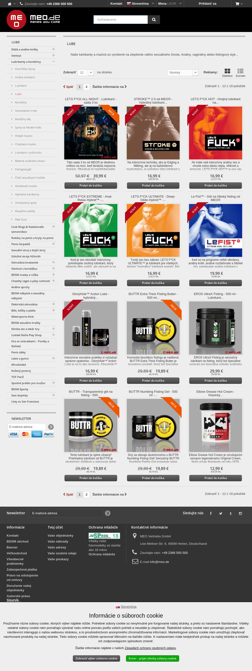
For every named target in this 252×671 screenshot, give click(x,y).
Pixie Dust (20, 219)
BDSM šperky (19, 389)
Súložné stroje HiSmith (26, 256)
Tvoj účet (55, 527)
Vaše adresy (57, 547)
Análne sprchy (20, 287)
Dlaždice (227, 72)
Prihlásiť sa (207, 3)
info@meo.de (159, 562)
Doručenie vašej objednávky (19, 588)
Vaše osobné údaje (62, 553)
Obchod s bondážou (24, 268)
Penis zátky (18, 352)
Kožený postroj (21, 371)
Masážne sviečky (24, 211)
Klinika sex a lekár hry (25, 329)
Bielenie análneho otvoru (29, 161)
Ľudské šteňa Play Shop (26, 335)
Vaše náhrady (58, 541)
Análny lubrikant (24, 77)
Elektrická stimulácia (24, 304)
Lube (17, 94)
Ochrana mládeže (102, 554)
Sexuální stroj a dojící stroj (28, 250)
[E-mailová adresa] (27, 428)
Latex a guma (20, 358)
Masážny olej (22, 119)
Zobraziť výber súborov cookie (96, 658)
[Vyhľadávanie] (154, 19)
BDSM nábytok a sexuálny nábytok (28, 295)
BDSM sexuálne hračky (25, 323)
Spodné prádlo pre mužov (28, 383)
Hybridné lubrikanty (26, 194)
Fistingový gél (22, 169)
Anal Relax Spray (24, 69)
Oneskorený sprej (25, 202)
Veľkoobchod (17, 553)
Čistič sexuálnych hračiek (29, 177)
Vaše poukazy (58, 559)
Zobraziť (69, 72)
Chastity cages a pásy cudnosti (30, 281)
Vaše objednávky (61, 535)
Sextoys (16, 55)
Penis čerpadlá (20, 244)
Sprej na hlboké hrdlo (27, 127)
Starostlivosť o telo (25, 110)
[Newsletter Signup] (50, 428)
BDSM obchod (18, 541)
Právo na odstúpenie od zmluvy (22, 578)
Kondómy (20, 102)
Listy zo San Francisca (25, 401)
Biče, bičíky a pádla (23, 310)
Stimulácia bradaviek (24, 262)
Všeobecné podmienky (15, 561)
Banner (12, 547)
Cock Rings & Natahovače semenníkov (27, 229)
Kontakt (116, 3)
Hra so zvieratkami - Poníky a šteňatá (30, 343)
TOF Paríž (17, 377)
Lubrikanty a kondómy (26, 61)
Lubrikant (20, 85)
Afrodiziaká (18, 364)
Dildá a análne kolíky (24, 49)
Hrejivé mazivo (23, 136)
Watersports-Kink (22, 316)
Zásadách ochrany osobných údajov (150, 648)
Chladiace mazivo (25, 144)
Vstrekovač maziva (25, 186)
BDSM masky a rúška (24, 275)
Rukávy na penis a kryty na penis (32, 238)
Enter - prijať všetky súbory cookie (152, 658)
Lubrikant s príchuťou (28, 152)
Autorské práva (18, 596)
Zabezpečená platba (22, 569)
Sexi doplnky (19, 395)
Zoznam (240, 72)
